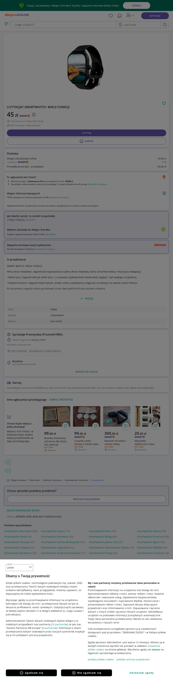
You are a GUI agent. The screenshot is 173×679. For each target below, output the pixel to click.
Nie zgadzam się (86, 673)
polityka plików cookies (101, 659)
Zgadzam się (31, 673)
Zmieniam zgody (142, 672)
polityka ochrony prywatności (133, 659)
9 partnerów (50, 628)
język (9, 564)
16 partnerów (59, 624)
